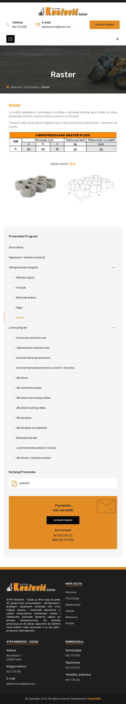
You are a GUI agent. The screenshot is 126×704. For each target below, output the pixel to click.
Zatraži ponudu (104, 24)
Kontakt (69, 623)
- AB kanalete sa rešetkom (30, 427)
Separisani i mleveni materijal (27, 257)
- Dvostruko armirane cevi (30, 337)
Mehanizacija (72, 604)
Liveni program (18, 327)
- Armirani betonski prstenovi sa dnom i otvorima (44, 367)
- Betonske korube (25, 437)
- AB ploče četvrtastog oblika (32, 397)
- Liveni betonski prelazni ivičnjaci (35, 447)
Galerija (69, 610)
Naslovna (16, 87)
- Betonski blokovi (25, 297)
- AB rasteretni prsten (28, 387)
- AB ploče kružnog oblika (30, 407)
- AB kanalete (22, 417)
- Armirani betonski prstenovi (32, 357)
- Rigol (18, 307)
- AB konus (21, 377)
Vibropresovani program (23, 267)
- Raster (19, 317)
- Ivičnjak (20, 287)
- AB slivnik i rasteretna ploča (32, 457)
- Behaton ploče (24, 277)
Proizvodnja (31, 87)
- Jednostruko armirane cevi (32, 347)
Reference (71, 617)
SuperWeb (94, 698)
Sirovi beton (16, 247)
